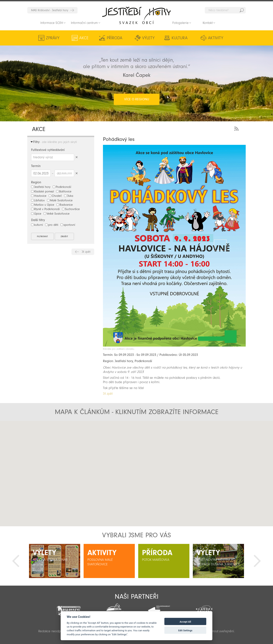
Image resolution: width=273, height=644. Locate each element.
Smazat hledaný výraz (76, 157)
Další (257, 561)
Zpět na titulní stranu (136, 15)
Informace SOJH (51, 23)
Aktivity (215, 37)
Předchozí (15, 561)
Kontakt (208, 23)
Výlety (148, 37)
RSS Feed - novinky (237, 128)
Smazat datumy (76, 173)
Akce (84, 37)
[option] (54, 561)
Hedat (242, 10)
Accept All (185, 621)
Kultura (179, 37)
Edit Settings (185, 630)
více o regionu (136, 99)
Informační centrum (84, 23)
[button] (137, 470)
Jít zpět (86, 251)
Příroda (114, 37)
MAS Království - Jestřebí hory (49, 10)
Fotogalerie (180, 23)
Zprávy (52, 37)
